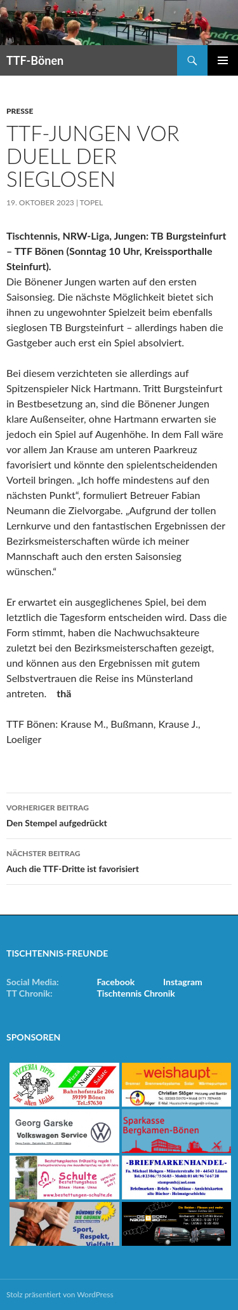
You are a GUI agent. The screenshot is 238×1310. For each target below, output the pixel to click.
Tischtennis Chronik (136, 993)
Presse (19, 111)
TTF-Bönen (34, 60)
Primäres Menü (223, 60)
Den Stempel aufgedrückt (119, 814)
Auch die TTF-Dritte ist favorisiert (119, 860)
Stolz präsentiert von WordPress (60, 1294)
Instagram (182, 981)
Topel (91, 202)
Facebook (116, 981)
